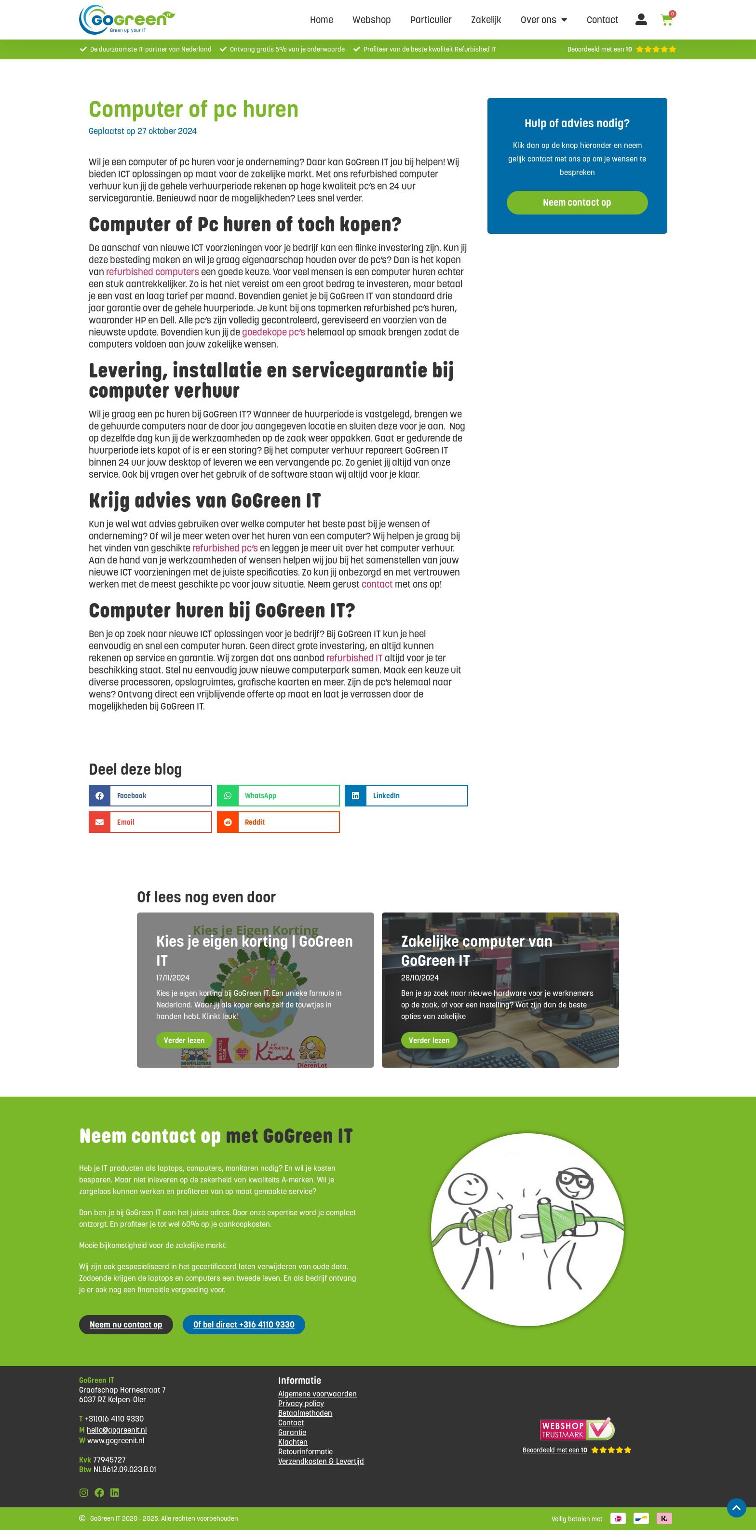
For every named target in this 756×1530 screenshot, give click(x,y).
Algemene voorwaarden (317, 1394)
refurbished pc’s (225, 548)
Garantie (292, 1432)
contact (377, 584)
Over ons (544, 20)
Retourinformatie (305, 1452)
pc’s (296, 332)
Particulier (431, 19)
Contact (603, 19)
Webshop (371, 19)
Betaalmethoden (305, 1413)
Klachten (293, 1442)
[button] (150, 795)
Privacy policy (301, 1403)
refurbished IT (354, 658)
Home (321, 19)
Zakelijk (486, 19)
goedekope (264, 332)
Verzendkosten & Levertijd (321, 1461)
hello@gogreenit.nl (117, 1430)
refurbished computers (152, 272)
